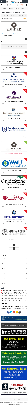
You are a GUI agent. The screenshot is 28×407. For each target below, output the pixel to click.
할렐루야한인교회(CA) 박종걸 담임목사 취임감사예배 (12, 298)
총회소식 (5, 5)
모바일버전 (20, 399)
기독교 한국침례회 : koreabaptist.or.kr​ (14, 239)
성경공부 (3, 8)
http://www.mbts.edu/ (14, 18)
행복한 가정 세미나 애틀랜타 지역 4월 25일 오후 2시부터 (13, 293)
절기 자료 (3, 271)
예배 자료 (3, 268)
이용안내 (7, 399)
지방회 (11, 5)
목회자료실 (3, 280)
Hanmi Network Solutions (14, 404)
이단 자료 (3, 276)
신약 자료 (23, 8)
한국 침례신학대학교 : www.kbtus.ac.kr (14, 221)
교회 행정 (3, 273)
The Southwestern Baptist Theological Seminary (14, 84)
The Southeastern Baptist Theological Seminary (14, 136)
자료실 (21, 5)
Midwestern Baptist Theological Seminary (13, 33)
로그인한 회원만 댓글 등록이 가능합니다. (14, 46)
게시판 (16, 5)
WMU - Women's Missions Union (14, 170)
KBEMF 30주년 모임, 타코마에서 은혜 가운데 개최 (11, 300)
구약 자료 (17, 8)
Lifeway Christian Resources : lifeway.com (14, 204)
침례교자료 (10, 8)
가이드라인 (3, 283)
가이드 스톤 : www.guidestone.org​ (14, 187)
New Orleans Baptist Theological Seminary (14, 101)
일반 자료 (3, 278)
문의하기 (13, 399)
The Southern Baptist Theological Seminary (14, 67)
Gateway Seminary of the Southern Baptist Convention (14, 118)
